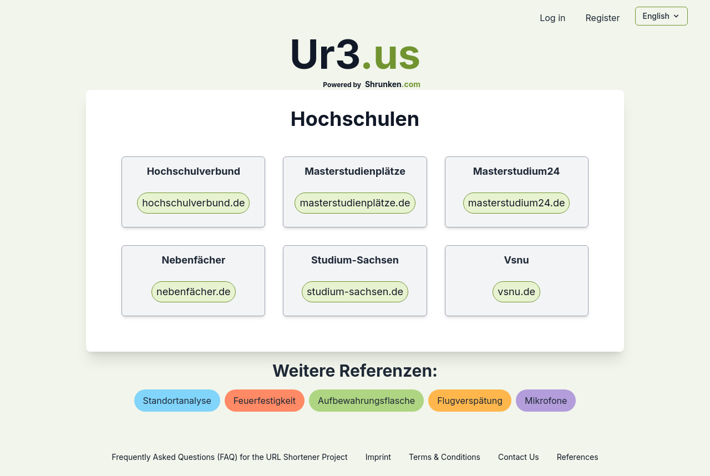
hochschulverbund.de (193, 203)
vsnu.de (516, 291)
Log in (552, 17)
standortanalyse (177, 400)
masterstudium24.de (516, 203)
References (578, 457)
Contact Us (518, 457)
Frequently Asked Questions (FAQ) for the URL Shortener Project (229, 457)
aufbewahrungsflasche (366, 400)
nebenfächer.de (193, 291)
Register (602, 17)
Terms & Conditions (444, 457)
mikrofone (546, 400)
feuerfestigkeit (265, 400)
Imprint (378, 457)
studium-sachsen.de (355, 291)
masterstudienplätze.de (355, 203)
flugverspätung (470, 400)
